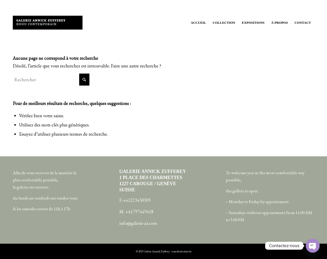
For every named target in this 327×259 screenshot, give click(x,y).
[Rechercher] (51, 80)
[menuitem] (198, 23)
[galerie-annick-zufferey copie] (48, 23)
